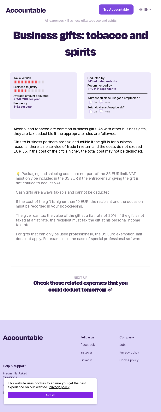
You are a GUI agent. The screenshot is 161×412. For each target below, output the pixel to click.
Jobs (122, 345)
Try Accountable (116, 9)
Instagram (87, 352)
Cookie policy (129, 360)
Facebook (87, 345)
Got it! (50, 395)
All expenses (54, 20)
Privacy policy (129, 352)
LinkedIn (86, 360)
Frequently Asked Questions (15, 375)
